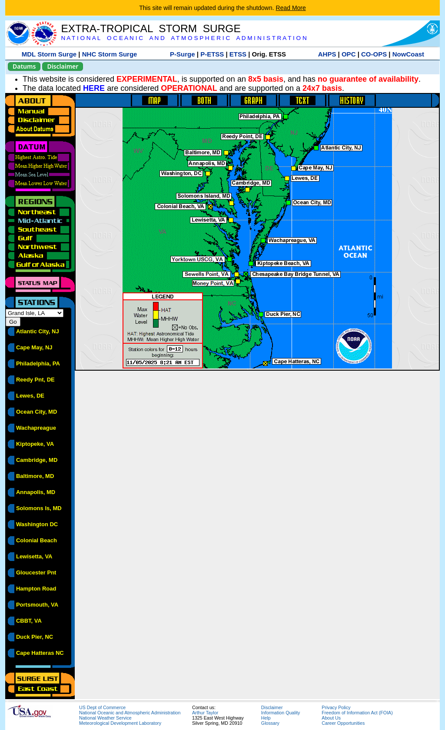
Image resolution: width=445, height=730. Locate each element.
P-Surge (182, 54)
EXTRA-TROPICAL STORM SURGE (150, 28)
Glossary (270, 723)
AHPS (327, 54)
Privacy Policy (336, 707)
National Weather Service (105, 717)
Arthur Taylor (205, 712)
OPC (349, 54)
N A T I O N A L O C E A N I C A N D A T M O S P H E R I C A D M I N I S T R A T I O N (183, 38)
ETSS (237, 54)
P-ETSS (212, 54)
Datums (24, 66)
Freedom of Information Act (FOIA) (357, 712)
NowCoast (408, 54)
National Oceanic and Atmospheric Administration (129, 712)
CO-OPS (374, 54)
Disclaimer (62, 66)
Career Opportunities (343, 723)
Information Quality (280, 712)
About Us (331, 717)
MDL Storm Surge (49, 54)
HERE (94, 88)
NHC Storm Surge (109, 54)
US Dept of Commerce (102, 707)
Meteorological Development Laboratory (120, 723)
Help (266, 717)
